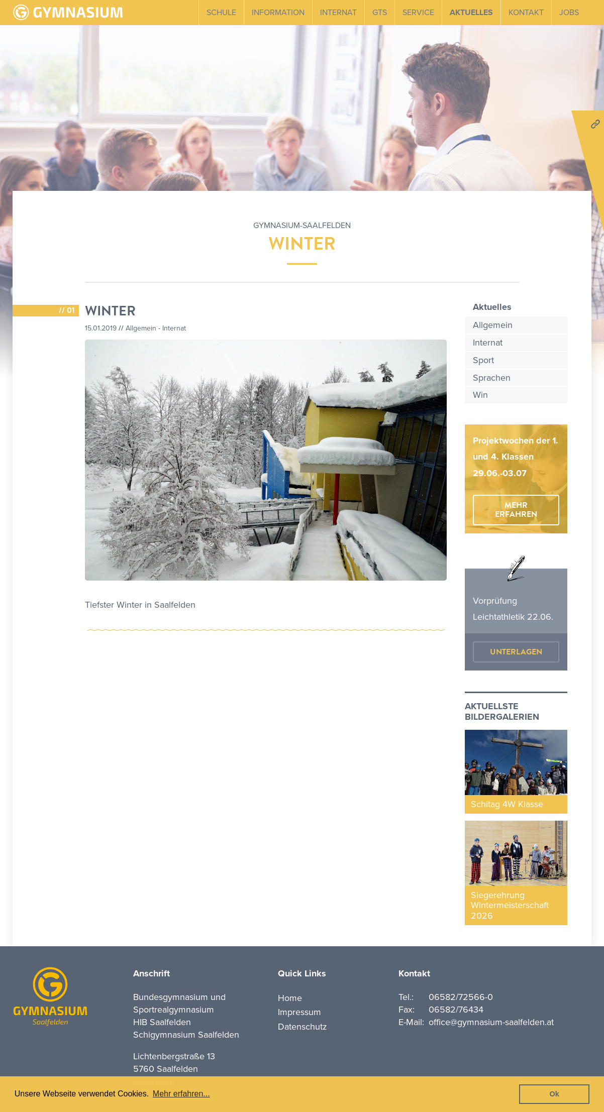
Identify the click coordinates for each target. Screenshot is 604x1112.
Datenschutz (302, 1026)
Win (480, 394)
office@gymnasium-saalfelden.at (491, 1022)
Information (278, 13)
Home (290, 998)
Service (418, 13)
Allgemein (493, 324)
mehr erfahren (516, 509)
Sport (483, 360)
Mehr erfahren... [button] (181, 1093)
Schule (221, 13)
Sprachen (492, 377)
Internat (338, 13)
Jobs (569, 13)
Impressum (299, 1012)
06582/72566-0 (461, 997)
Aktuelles (471, 13)
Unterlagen (516, 652)
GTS (379, 13)
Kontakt (526, 13)
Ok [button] (554, 1094)
